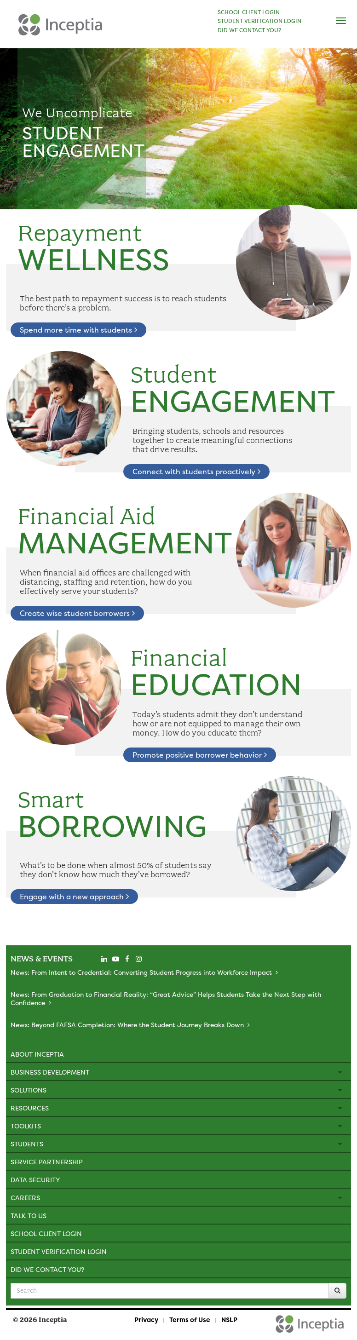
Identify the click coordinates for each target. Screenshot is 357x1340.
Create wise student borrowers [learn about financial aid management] (77, 613)
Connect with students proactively (196, 471)
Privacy (146, 1319)
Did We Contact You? (47, 1269)
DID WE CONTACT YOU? (249, 30)
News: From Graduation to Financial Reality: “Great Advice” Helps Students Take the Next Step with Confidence (166, 998)
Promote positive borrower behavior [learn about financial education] (199, 755)
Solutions (28, 1090)
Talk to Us (28, 1215)
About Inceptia (37, 1054)
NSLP (229, 1319)
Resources (30, 1108)
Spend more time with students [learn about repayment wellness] (78, 330)
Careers (25, 1197)
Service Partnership (47, 1161)
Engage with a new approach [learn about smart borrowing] (74, 896)
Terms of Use (189, 1319)
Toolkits (26, 1125)
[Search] (337, 1291)
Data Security (35, 1179)
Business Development (50, 1072)
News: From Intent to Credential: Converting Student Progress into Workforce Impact (141, 972)
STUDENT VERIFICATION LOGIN (259, 21)
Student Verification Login (59, 1251)
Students (27, 1143)
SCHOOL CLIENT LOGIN (249, 12)
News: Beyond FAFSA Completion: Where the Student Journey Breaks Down (127, 1024)
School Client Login (46, 1233)
